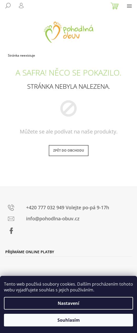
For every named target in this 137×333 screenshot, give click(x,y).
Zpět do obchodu (68, 150)
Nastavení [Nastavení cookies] (68, 303)
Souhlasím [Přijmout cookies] (68, 320)
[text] (70, 208)
